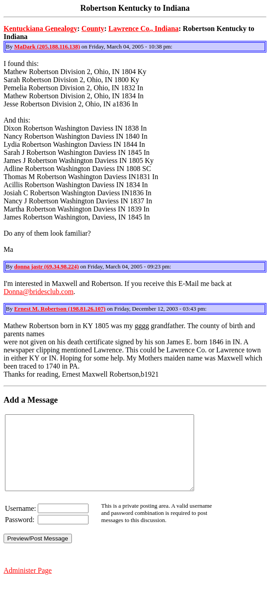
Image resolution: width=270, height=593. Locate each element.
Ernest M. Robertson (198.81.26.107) (59, 308)
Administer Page (28, 585)
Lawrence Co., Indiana (143, 28)
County (92, 28)
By (10, 46)
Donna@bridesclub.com (39, 291)
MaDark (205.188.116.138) (47, 46)
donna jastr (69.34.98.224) (46, 266)
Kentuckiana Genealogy (40, 28)
